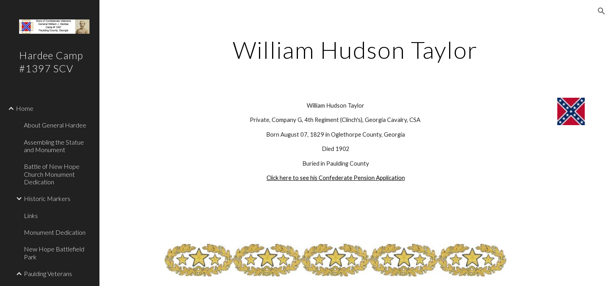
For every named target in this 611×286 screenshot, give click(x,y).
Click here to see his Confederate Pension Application (336, 177)
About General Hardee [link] (55, 125)
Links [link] (31, 215)
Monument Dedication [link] (55, 232)
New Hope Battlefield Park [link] (54, 252)
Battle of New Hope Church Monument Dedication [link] (52, 174)
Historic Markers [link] (47, 198)
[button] (601, 11)
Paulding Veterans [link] (48, 273)
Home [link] (24, 108)
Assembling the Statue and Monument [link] (54, 145)
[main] (355, 49)
